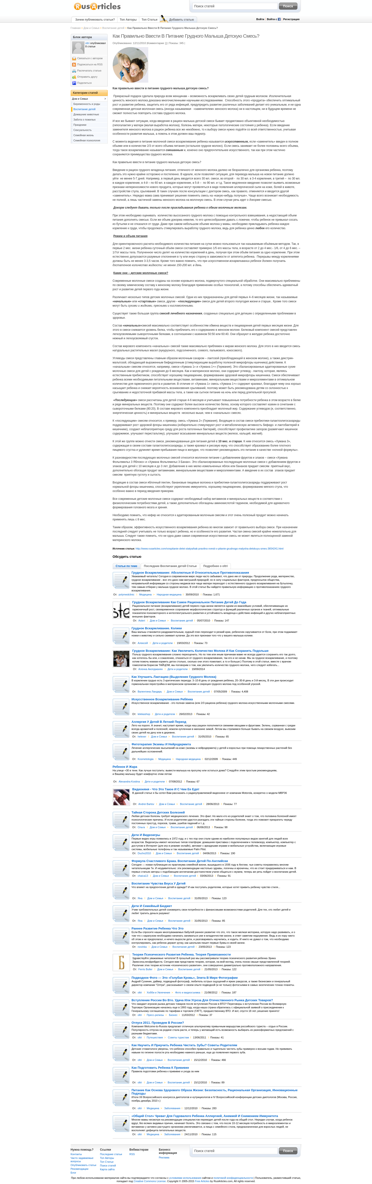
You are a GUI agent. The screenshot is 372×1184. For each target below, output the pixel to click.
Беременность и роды (87, 104)
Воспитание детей (113, 28)
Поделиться (84, 82)
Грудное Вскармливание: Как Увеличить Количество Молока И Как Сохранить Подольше (200, 650)
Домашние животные (86, 114)
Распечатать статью (89, 70)
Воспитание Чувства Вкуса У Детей (159, 883)
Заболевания (172, 1108)
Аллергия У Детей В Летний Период (159, 722)
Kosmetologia (145, 759)
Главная (76, 28)
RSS (132, 1154)
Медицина (145, 594)
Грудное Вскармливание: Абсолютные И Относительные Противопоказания (190, 572)
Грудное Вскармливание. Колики (157, 628)
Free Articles (202, 1181)
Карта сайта (107, 1169)
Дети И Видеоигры (146, 835)
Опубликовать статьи (83, 1165)
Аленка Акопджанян (150, 669)
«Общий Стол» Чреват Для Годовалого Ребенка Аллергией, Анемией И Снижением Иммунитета (205, 1116)
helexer (142, 736)
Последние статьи (111, 1154)
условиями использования (185, 1177)
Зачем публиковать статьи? (95, 19)
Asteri (141, 620)
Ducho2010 (144, 853)
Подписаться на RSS (90, 64)
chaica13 (143, 875)
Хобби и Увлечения (158, 992)
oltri (140, 992)
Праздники (80, 124)
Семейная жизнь (84, 135)
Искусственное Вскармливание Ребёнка (162, 699)
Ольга (141, 827)
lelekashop (144, 714)
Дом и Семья (91, 28)
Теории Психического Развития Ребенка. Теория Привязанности (181, 954)
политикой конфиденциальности (233, 1177)
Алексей (143, 643)
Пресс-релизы (155, 1015)
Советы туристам (178, 1037)
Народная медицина (169, 594)
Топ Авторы (128, 19)
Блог (73, 1172)
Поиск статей (108, 1165)
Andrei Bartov (146, 804)
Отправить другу (87, 76)
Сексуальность (83, 130)
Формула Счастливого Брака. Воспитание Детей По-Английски (180, 861)
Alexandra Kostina (129, 781)
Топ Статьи (149, 19)
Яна (140, 898)
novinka (142, 946)
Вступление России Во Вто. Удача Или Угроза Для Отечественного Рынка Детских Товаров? (202, 1000)
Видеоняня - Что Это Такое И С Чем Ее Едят (166, 789)
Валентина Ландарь (150, 691)
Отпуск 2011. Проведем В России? (158, 1022)
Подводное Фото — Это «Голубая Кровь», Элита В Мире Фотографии (185, 977)
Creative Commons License (150, 1181)
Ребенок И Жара (125, 766)
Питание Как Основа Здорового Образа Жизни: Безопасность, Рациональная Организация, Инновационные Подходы (215, 1092)
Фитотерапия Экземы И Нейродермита (161, 744)
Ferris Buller (145, 969)
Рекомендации (79, 1168)
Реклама (164, 1157)
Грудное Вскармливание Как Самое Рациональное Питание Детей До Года (189, 602)
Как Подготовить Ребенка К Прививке (160, 1067)
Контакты (76, 1154)
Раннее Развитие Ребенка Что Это (158, 928)
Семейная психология (87, 140)
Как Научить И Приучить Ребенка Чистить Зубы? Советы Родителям (184, 1045)
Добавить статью (181, 19)
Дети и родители (162, 643)
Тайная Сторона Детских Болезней (158, 812)
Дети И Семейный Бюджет (152, 906)
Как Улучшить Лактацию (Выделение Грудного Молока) (174, 677)
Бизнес (173, 1015)
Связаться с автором (90, 58)
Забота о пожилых (85, 119)
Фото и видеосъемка (187, 992)
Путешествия (155, 1037)
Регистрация (291, 19)
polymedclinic (126, 594)
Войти (260, 19)
